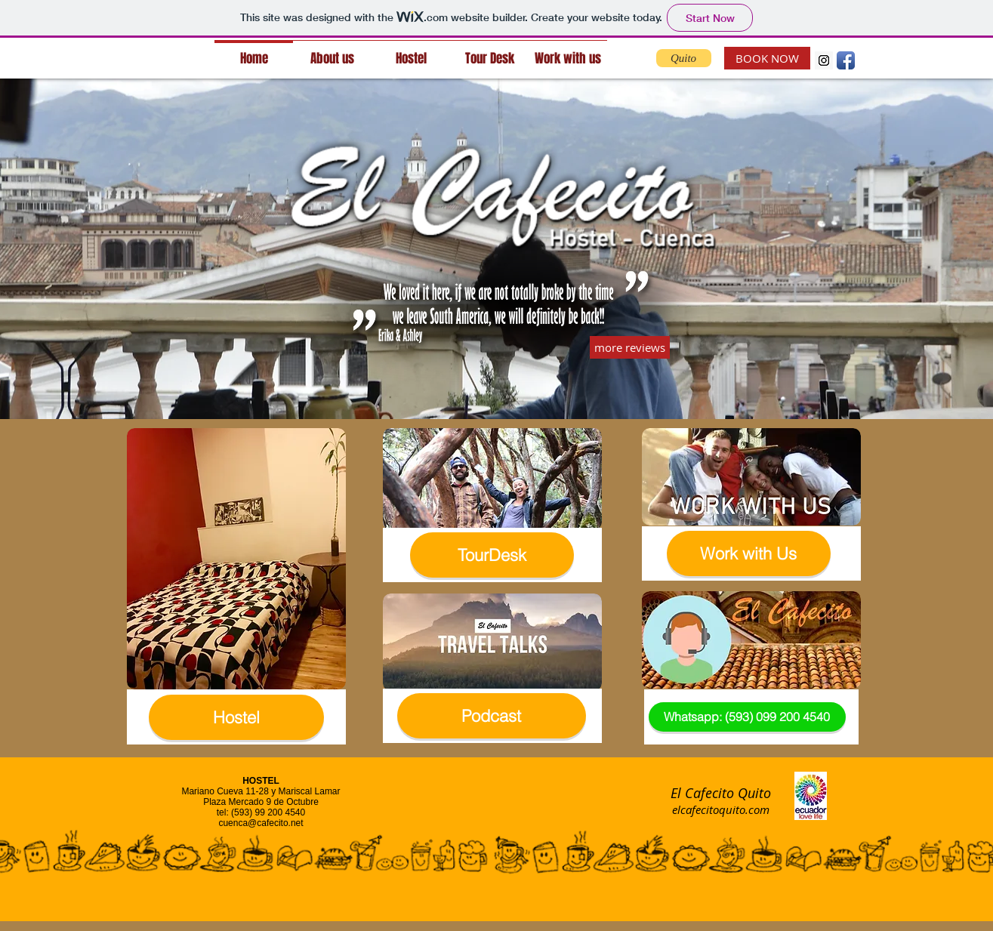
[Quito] (683, 58)
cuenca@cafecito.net (260, 823)
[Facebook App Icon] (846, 60)
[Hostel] (236, 717)
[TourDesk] (492, 555)
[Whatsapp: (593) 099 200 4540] (747, 717)
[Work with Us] (749, 553)
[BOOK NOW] (767, 58)
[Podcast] (491, 715)
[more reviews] (630, 347)
